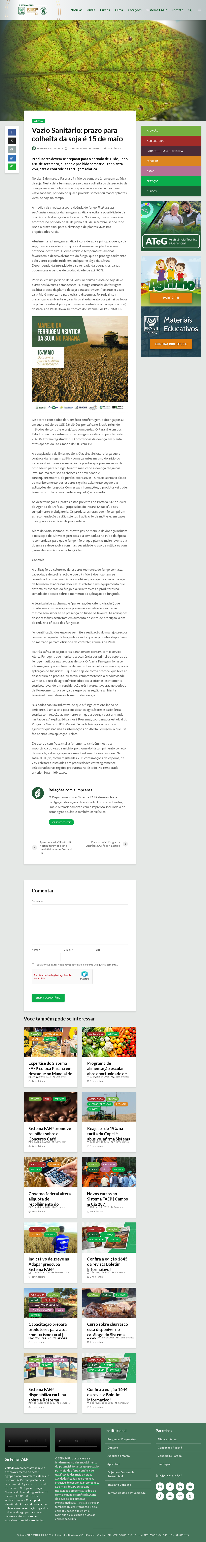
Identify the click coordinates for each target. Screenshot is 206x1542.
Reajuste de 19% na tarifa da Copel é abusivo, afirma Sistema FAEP (108, 1136)
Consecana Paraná (170, 1447)
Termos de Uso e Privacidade (126, 1493)
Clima (119, 10)
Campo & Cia (109, 1164)
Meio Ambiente (96, 1239)
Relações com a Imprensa (47, 148)
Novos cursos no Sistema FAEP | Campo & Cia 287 (107, 1199)
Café (47, 1099)
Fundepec (164, 1464)
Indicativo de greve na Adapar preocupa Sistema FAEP (49, 1264)
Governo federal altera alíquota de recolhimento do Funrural (50, 1201)
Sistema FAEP (156, 10)
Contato (177, 10)
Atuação (35, 1034)
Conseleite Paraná (170, 1456)
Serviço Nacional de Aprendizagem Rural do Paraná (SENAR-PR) (26, 1492)
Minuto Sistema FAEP (41, 1310)
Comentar (97, 148)
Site (98, 950)
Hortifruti (50, 1300)
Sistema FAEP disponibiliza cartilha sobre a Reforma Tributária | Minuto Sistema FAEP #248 (47, 1400)
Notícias (76, 10)
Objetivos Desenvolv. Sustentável (121, 1474)
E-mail (68, 950)
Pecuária (35, 1039)
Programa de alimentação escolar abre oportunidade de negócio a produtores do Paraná (107, 1074)
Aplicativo (113, 1464)
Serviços (38, 121)
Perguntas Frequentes (121, 1439)
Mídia (91, 10)
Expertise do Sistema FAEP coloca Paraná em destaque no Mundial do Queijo (50, 1071)
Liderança (107, 1234)
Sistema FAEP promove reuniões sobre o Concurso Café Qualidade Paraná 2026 (50, 1136)
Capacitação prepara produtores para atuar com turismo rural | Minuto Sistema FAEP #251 (49, 1334)
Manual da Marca (118, 1456)
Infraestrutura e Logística (45, 1305)
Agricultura (96, 1034)
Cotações (135, 10)
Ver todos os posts (61, 822)
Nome (36, 950)
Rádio (105, 1169)
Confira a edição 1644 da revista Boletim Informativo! (107, 1394)
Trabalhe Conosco (119, 1484)
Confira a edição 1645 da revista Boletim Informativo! (107, 1264)
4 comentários (121, 1141)
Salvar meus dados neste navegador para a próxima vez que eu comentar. (77, 964)
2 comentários (121, 1076)
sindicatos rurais (15, 1500)
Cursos (105, 10)
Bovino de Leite (53, 1034)
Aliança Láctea (167, 1439)
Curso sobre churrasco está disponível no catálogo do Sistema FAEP (107, 1332)
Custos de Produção (100, 1104)
